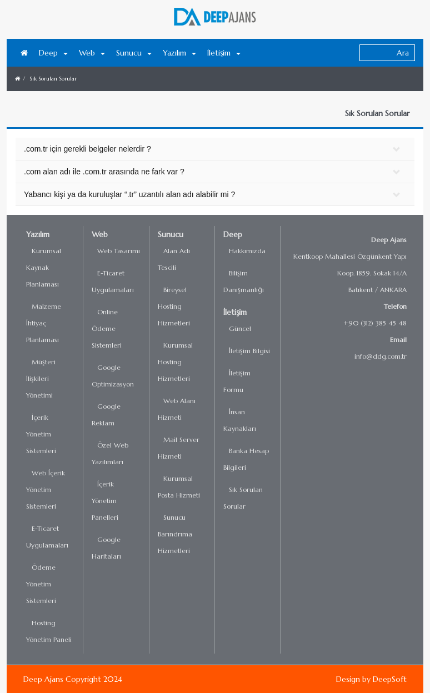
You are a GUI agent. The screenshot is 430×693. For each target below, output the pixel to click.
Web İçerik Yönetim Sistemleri (45, 489)
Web (100, 234)
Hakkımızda (247, 251)
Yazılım (37, 234)
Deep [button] (53, 53)
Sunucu (170, 234)
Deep (232, 234)
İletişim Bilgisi (249, 350)
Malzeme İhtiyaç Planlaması (43, 323)
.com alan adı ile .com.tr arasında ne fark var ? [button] (104, 171)
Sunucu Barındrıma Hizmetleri (175, 534)
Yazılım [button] (179, 53)
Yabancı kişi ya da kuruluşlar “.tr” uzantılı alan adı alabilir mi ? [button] (129, 194)
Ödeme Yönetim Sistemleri (41, 584)
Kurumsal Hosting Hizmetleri (175, 362)
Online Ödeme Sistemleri (107, 328)
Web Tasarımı (118, 251)
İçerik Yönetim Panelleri (105, 500)
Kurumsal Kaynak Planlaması (43, 267)
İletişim (235, 312)
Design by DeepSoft (371, 679)
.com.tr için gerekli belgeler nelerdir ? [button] (87, 148)
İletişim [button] (224, 53)
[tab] (215, 149)
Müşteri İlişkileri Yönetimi (41, 378)
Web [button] (92, 53)
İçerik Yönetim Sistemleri (41, 434)
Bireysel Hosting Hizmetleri (174, 306)
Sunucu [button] (134, 53)
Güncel (240, 328)
